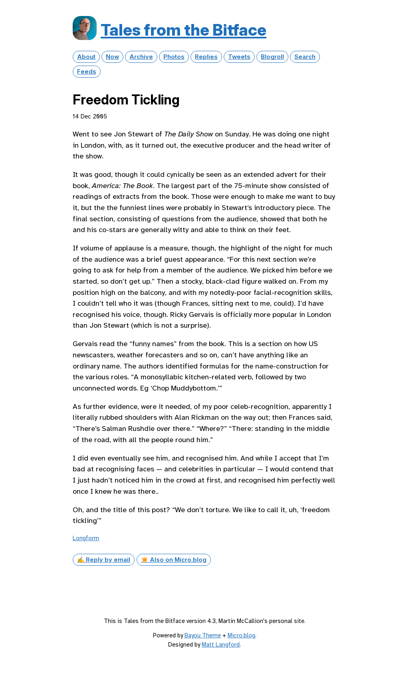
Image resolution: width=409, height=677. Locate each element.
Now (112, 56)
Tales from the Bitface (183, 30)
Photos (174, 56)
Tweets (239, 56)
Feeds (86, 71)
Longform (86, 538)
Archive (141, 56)
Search (305, 56)
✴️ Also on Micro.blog (173, 559)
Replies (206, 56)
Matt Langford (221, 644)
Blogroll (272, 56)
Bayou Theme (203, 635)
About (86, 56)
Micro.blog (241, 635)
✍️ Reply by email (103, 559)
